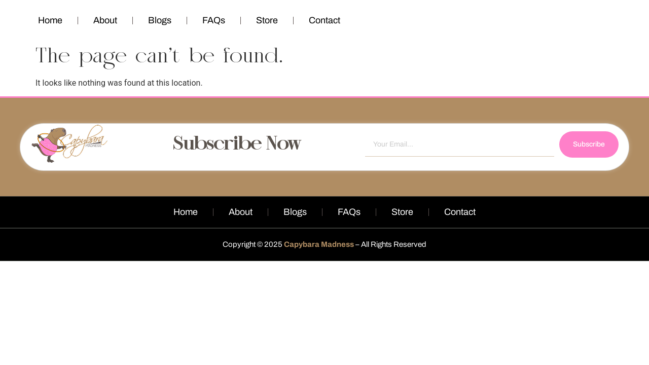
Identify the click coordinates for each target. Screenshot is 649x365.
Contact (324, 20)
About (105, 20)
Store (267, 20)
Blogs (159, 20)
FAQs (213, 20)
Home (50, 20)
